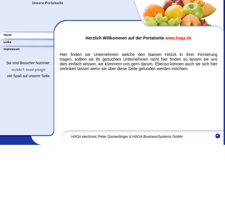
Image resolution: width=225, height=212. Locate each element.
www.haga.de (178, 38)
